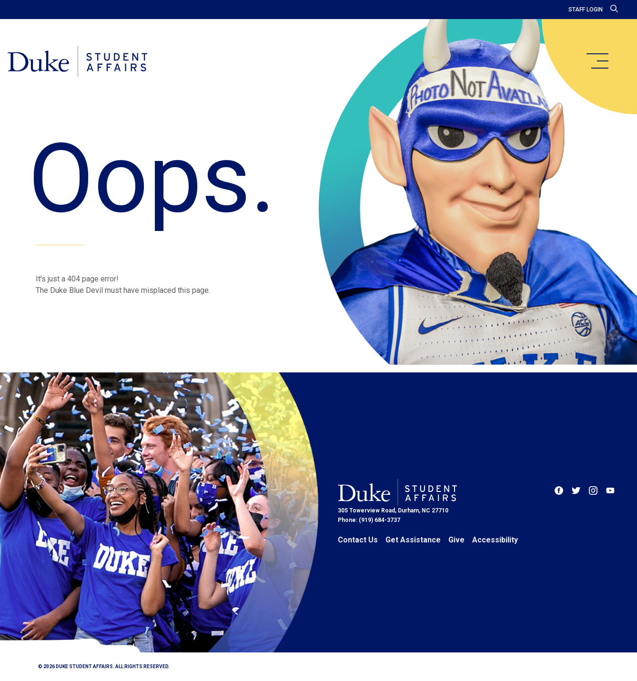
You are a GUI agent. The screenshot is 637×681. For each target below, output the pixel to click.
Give (456, 539)
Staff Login (585, 9)
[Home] (77, 62)
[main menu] (597, 61)
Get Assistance (413, 539)
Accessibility (495, 539)
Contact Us (358, 539)
